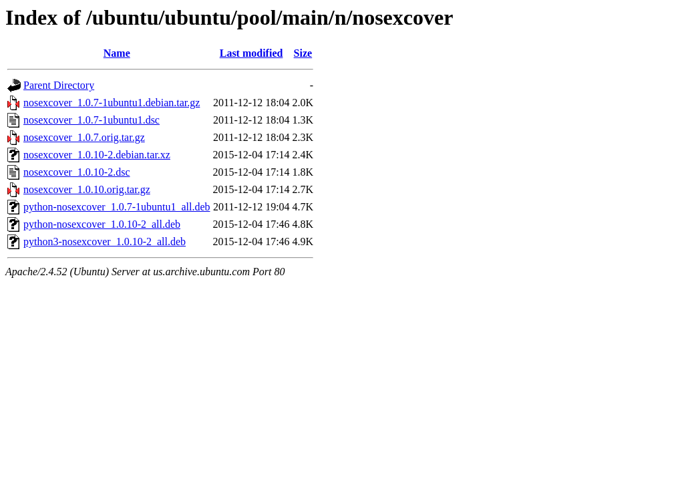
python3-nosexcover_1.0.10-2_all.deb (104, 241)
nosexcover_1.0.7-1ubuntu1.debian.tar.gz (111, 102)
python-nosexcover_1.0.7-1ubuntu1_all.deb (116, 206)
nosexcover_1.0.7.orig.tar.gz (84, 137)
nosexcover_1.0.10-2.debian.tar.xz (96, 154)
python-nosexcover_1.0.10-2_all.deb (101, 224)
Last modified (251, 53)
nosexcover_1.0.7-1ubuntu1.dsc (91, 120)
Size (303, 53)
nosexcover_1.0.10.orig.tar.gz (86, 189)
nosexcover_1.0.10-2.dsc (76, 172)
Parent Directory (58, 85)
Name (117, 53)
